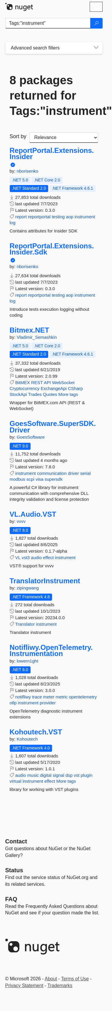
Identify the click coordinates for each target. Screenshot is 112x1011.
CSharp (75, 388)
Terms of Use (75, 978)
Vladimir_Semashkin (37, 337)
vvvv (21, 521)
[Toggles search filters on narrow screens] (96, 48)
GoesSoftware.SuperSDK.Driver (53, 426)
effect (48, 557)
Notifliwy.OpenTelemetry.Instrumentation (51, 650)
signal (58, 775)
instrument (85, 216)
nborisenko (27, 171)
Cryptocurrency (25, 388)
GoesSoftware (31, 437)
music (33, 775)
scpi (30, 479)
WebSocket (63, 382)
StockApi (18, 394)
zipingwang (28, 587)
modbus (17, 479)
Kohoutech (27, 738)
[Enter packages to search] (48, 23)
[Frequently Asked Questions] (11, 899)
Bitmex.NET (29, 330)
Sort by (18, 136)
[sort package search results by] (63, 137)
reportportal (39, 216)
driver (73, 473)
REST (37, 382)
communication (52, 473)
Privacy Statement (24, 985)
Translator (25, 624)
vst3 (26, 557)
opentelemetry (83, 696)
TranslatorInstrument (45, 581)
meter (48, 696)
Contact (16, 841)
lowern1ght (27, 660)
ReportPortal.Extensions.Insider (52, 153)
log (13, 222)
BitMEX (22, 382)
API (47, 382)
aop (69, 216)
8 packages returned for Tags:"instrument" (54, 95)
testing (58, 216)
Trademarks (59, 985)
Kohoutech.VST (36, 732)
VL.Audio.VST (33, 514)
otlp (13, 702)
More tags (68, 394)
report (21, 216)
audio (36, 557)
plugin (86, 775)
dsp (69, 775)
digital (45, 775)
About (51, 978)
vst (76, 775)
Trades (35, 394)
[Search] (96, 23)
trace (37, 696)
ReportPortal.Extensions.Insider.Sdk (52, 249)
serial (85, 473)
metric (62, 696)
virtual (15, 781)
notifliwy (23, 696)
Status (14, 870)
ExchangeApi (53, 388)
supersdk (54, 479)
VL (18, 557)
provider (48, 702)
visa (40, 479)
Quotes (50, 394)
